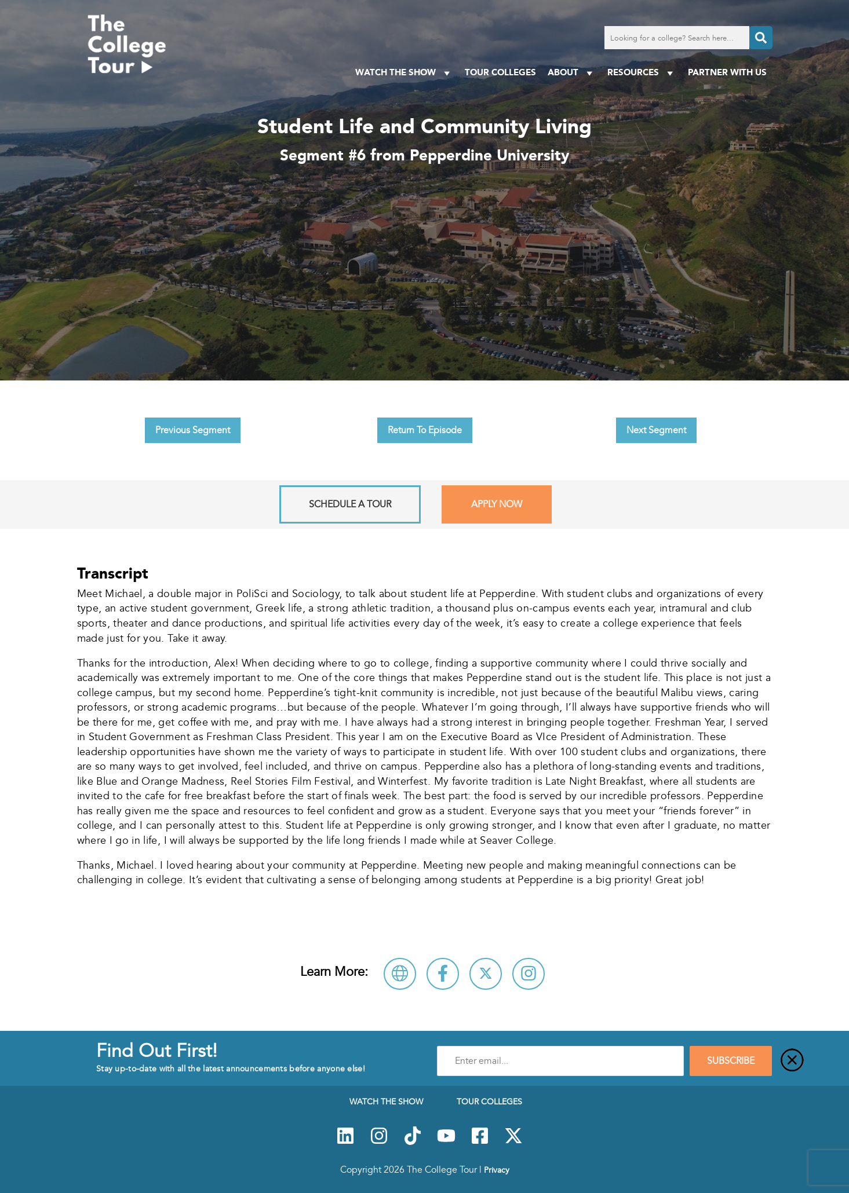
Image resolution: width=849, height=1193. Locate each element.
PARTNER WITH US (727, 72)
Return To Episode (425, 430)
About (572, 72)
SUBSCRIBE (731, 1061)
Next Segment (656, 430)
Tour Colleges (500, 72)
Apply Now (496, 504)
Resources (641, 72)
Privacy (496, 1170)
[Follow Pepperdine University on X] (485, 974)
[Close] (792, 1061)
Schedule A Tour (350, 504)
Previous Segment (192, 430)
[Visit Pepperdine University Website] (400, 974)
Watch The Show (404, 72)
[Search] (761, 37)
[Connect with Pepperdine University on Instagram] (528, 974)
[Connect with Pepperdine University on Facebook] (443, 974)
